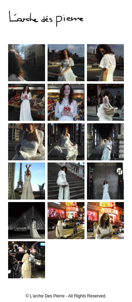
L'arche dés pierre (46, 20)
